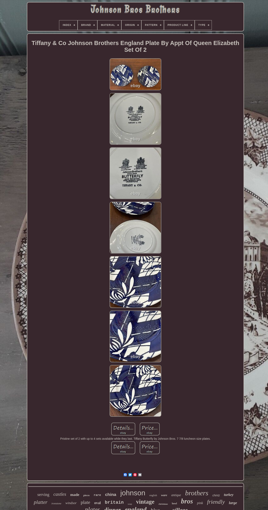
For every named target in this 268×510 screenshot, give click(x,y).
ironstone (57, 503)
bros (187, 501)
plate (85, 502)
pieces (86, 495)
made (74, 494)
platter (40, 502)
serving (43, 494)
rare (97, 495)
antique (176, 495)
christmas (163, 504)
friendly (216, 502)
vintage (145, 501)
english (153, 495)
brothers (196, 493)
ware (164, 495)
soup (130, 504)
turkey (229, 495)
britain (114, 502)
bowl (174, 503)
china (110, 494)
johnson (132, 493)
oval (97, 503)
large (233, 503)
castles (59, 494)
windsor (71, 503)
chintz (216, 495)
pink (200, 503)
